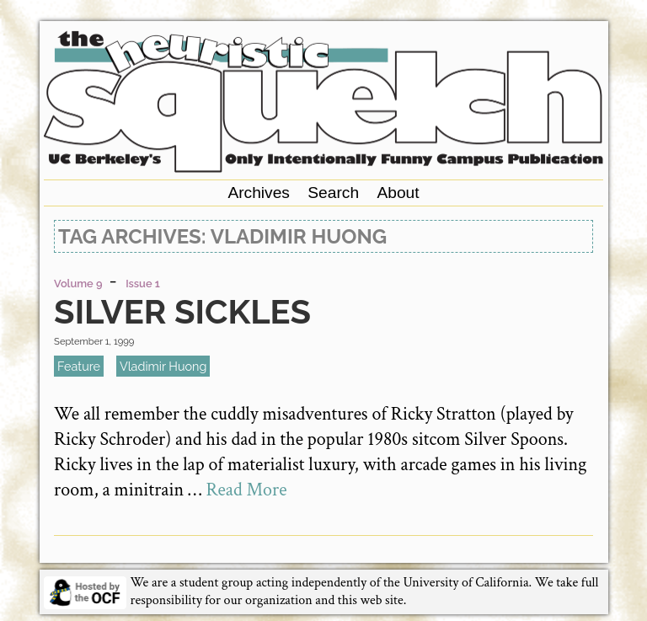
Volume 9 (78, 283)
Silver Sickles (182, 311)
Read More (246, 490)
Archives (258, 192)
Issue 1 (143, 283)
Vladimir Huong (163, 366)
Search (333, 192)
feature (78, 366)
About (398, 192)
